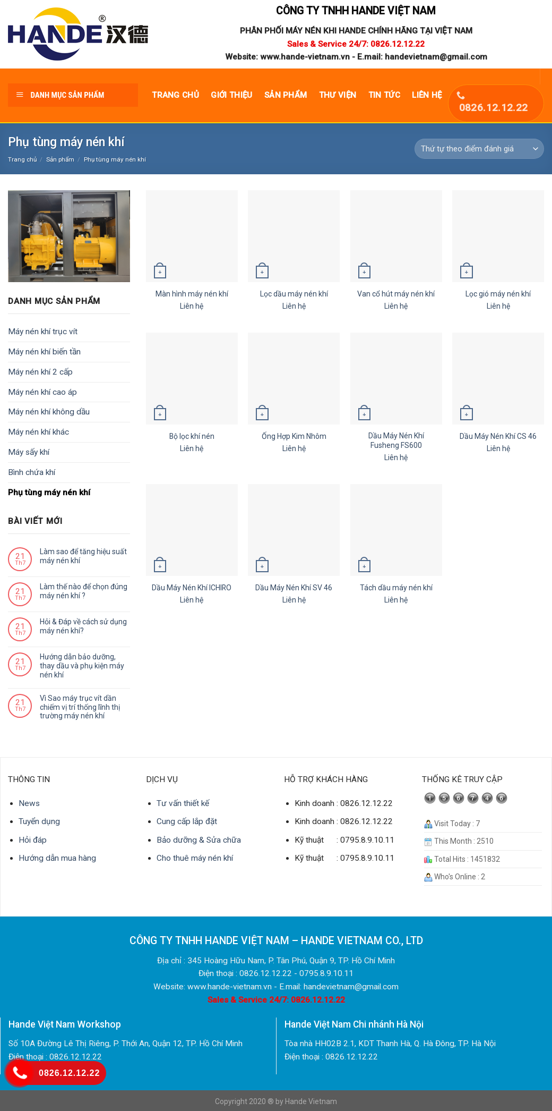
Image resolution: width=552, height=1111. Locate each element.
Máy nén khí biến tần (44, 352)
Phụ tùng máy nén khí (49, 492)
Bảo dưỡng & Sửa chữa (199, 840)
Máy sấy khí (28, 452)
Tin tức (384, 95)
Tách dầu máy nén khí (396, 587)
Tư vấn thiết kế (183, 803)
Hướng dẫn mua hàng (57, 858)
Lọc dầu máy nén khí (294, 294)
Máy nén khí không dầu (49, 412)
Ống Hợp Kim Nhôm (294, 436)
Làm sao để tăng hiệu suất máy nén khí (83, 556)
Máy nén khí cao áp (42, 392)
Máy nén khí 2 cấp (40, 372)
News (29, 803)
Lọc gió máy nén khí (498, 294)
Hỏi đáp (33, 840)
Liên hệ (427, 95)
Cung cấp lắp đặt (187, 821)
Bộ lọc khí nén (191, 436)
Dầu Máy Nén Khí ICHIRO (191, 587)
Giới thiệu (231, 95)
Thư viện (337, 95)
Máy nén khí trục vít (42, 331)
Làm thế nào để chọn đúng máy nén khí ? (83, 591)
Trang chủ (175, 95)
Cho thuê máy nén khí (195, 858)
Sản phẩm (285, 95)
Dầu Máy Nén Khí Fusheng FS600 (396, 440)
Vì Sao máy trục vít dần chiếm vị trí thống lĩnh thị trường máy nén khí (80, 707)
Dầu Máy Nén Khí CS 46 (498, 436)
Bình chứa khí (31, 472)
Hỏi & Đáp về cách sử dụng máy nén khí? (83, 626)
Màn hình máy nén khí (192, 294)
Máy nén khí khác (38, 432)
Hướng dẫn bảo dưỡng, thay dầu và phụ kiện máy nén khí (82, 665)
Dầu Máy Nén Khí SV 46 (293, 587)
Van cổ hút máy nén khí (396, 294)
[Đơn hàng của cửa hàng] (479, 149)
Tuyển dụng (39, 821)
